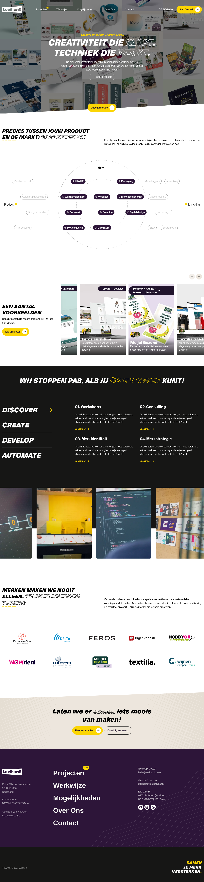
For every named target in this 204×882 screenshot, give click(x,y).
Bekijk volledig (102, 76)
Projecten (41, 9)
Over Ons (110, 9)
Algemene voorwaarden (14, 811)
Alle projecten (16, 331)
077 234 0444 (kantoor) (151, 795)
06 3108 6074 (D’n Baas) (152, 799)
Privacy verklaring (11, 815)
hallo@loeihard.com (149, 772)
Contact (129, 9)
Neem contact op (88, 730)
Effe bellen (166, 9)
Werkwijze (61, 9)
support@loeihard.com (151, 784)
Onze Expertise (103, 107)
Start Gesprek (189, 9)
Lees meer (82, 429)
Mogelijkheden (86, 9)
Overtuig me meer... (118, 730)
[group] (87, 319)
